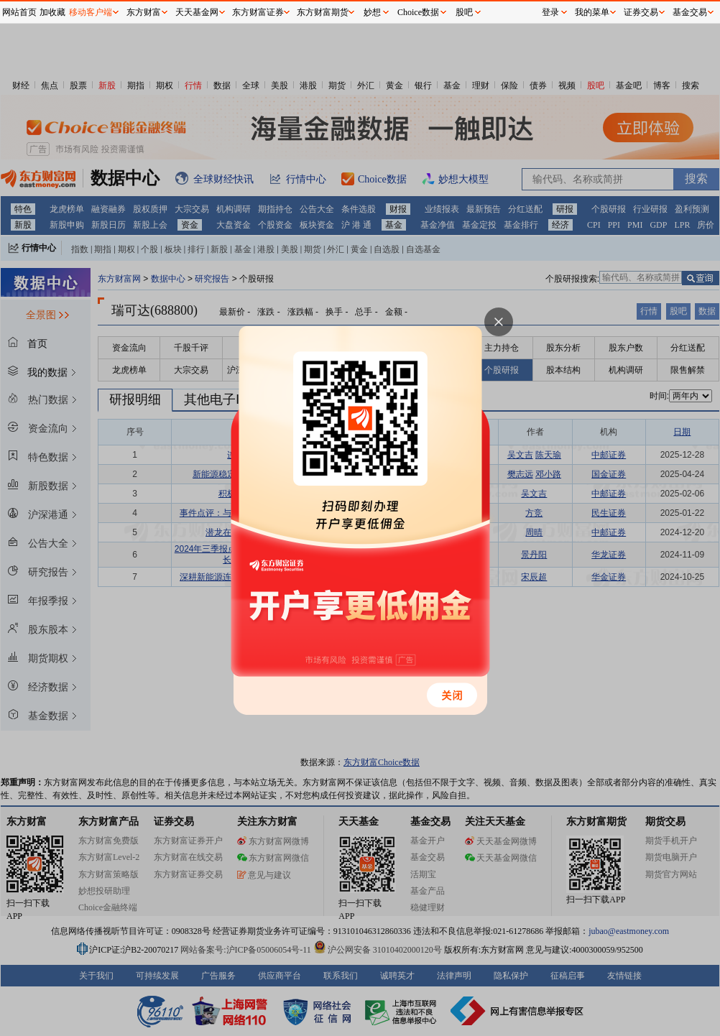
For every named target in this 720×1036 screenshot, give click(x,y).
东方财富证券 (258, 12)
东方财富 (143, 12)
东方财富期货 (323, 12)
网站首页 (19, 12)
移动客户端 (90, 12)
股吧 (464, 12)
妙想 (372, 12)
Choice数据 (418, 12)
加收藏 (52, 12)
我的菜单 (592, 12)
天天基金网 (196, 12)
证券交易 (641, 12)
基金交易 (690, 12)
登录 (550, 12)
